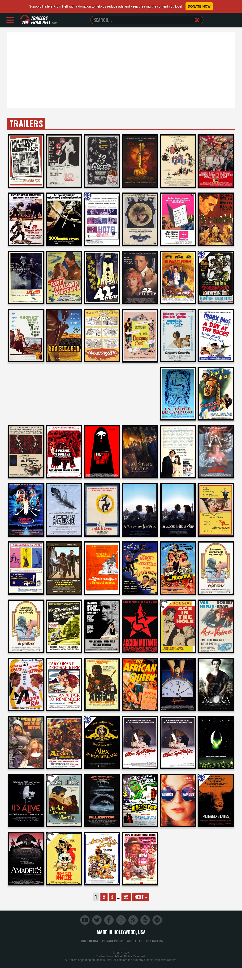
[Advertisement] (121, 70)
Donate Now (199, 6)
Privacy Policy (113, 940)
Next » (141, 896)
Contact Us (154, 940)
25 (126, 896)
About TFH (134, 940)
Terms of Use (88, 940)
